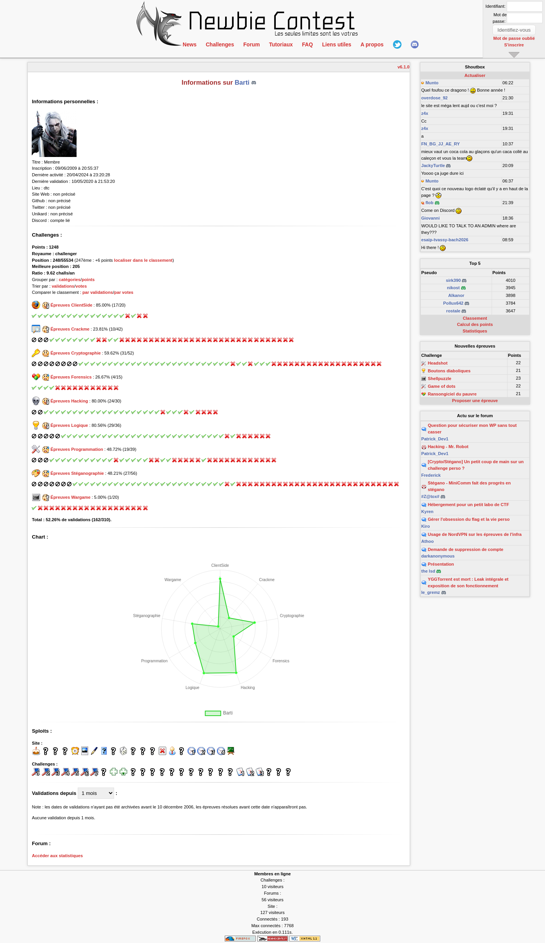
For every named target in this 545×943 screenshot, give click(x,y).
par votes (123, 292)
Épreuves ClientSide (71, 305)
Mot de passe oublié (514, 38)
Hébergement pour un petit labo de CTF (468, 504)
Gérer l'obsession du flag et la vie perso (469, 519)
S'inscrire (514, 44)
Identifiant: (495, 6)
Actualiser (475, 75)
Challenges (219, 45)
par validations (97, 292)
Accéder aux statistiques (57, 855)
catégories (69, 279)
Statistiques (475, 331)
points (88, 279)
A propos (369, 45)
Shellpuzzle (439, 378)
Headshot (438, 363)
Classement (475, 318)
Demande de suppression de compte (465, 549)
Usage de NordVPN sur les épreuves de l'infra (475, 534)
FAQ (305, 45)
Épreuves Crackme (70, 329)
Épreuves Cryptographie (76, 353)
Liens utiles (334, 45)
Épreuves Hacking (69, 401)
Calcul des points (475, 324)
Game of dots (441, 386)
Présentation (441, 564)
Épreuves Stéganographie (77, 473)
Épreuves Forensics (71, 377)
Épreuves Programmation (77, 449)
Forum (251, 45)
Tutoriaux (279, 45)
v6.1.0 (404, 67)
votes (81, 286)
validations (63, 286)
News (189, 45)
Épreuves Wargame (71, 497)
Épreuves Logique (69, 425)
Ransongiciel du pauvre (452, 394)
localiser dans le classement (143, 260)
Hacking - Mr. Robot (448, 446)
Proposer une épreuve (475, 400)
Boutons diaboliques (449, 370)
